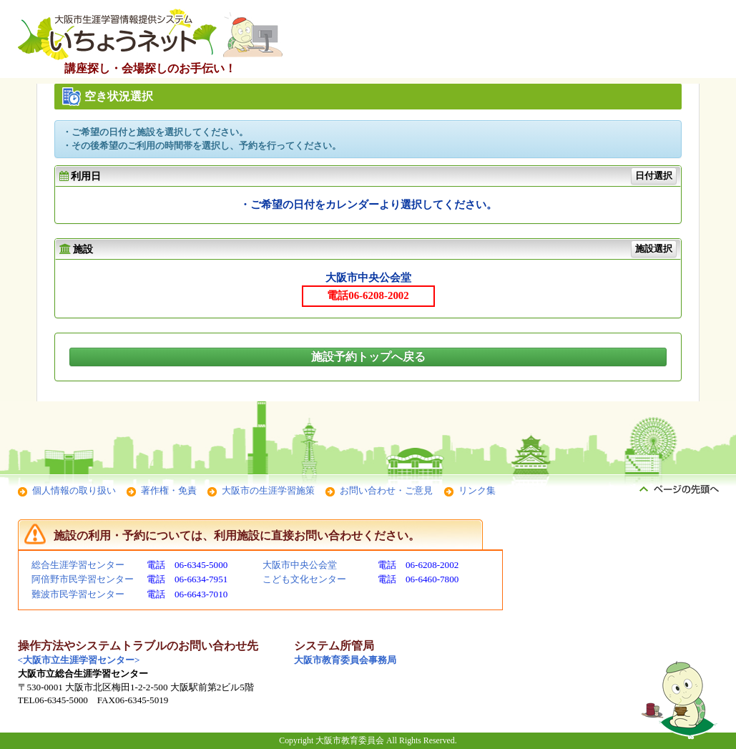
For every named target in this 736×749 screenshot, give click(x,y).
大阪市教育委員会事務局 (345, 660)
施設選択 (653, 248)
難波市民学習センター (77, 594)
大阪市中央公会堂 (299, 564)
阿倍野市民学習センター (82, 579)
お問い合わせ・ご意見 (386, 490)
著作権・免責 (169, 490)
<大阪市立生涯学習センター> (79, 660)
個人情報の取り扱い (74, 490)
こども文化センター (304, 579)
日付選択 (653, 175)
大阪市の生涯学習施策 (268, 490)
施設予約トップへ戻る (368, 357)
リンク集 (477, 490)
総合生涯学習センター (77, 564)
